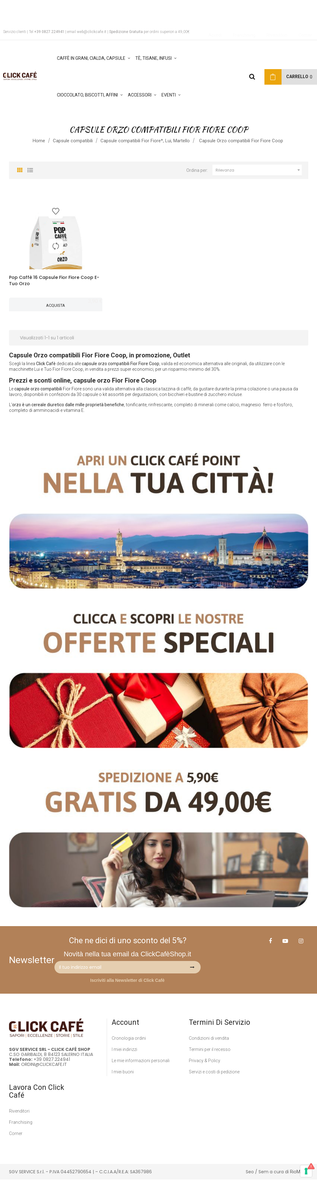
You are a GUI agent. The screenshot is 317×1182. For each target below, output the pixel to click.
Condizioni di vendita (209, 1040)
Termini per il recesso (210, 1051)
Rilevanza (259, 170)
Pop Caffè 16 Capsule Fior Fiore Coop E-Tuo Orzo (54, 280)
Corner (15, 1135)
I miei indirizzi (124, 1051)
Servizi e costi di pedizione (214, 1073)
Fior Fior (71, 391)
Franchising (20, 1124)
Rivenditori (19, 1113)
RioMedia (299, 1173)
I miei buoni (123, 1073)
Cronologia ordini (129, 1040)
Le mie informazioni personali (141, 1062)
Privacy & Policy (204, 1062)
